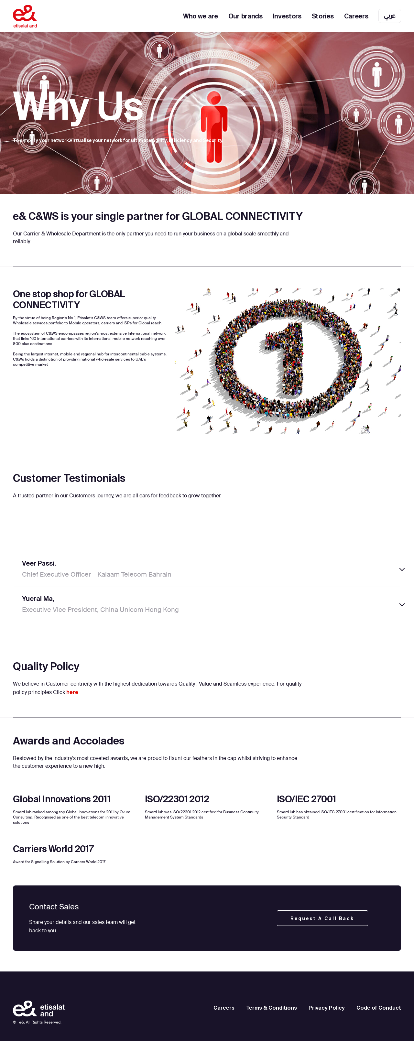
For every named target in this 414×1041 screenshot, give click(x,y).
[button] (207, 569)
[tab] (207, 569)
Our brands (245, 16)
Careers (356, 16)
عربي (390, 15)
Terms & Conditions (271, 1008)
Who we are (200, 16)
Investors (287, 16)
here (72, 692)
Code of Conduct (378, 1008)
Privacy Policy (327, 1008)
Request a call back (322, 918)
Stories (323, 16)
